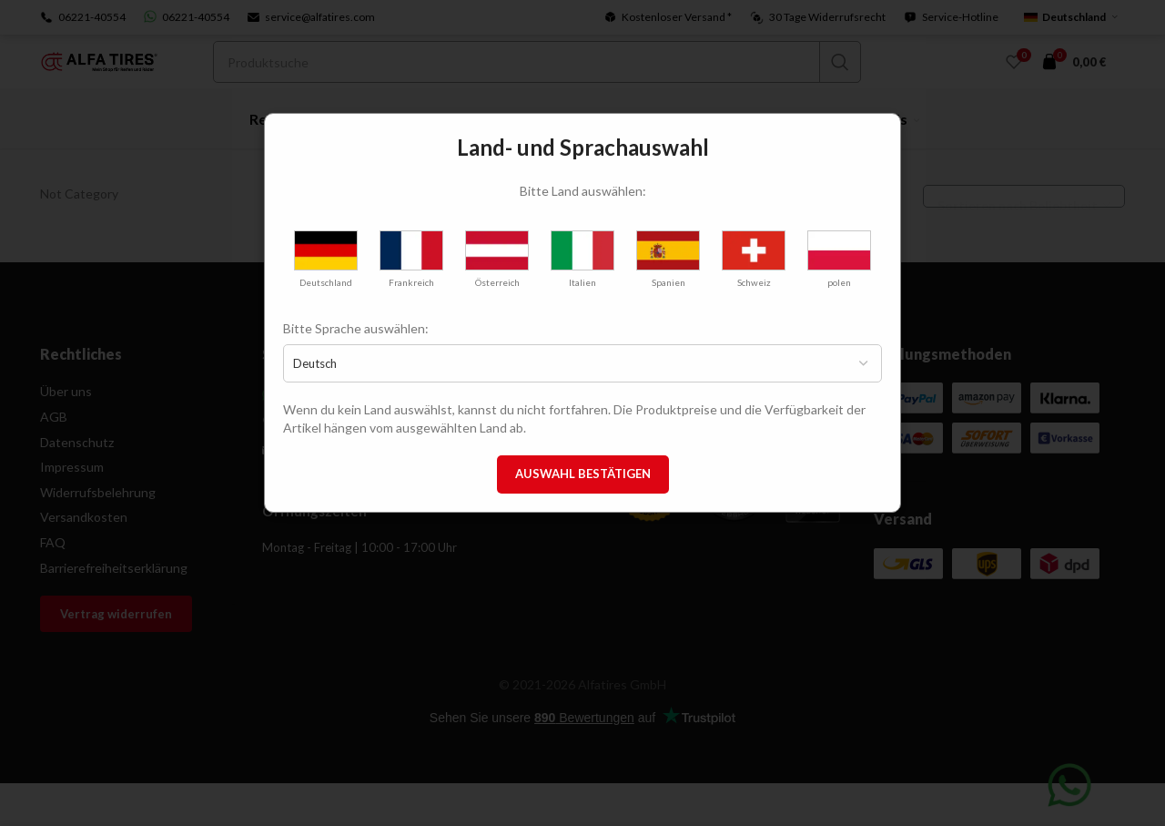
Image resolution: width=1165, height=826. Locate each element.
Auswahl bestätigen (583, 473)
